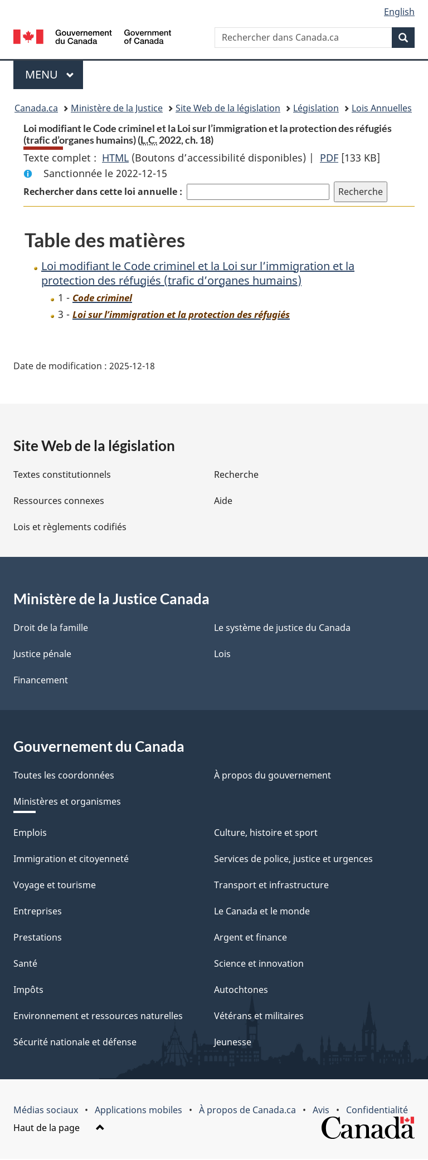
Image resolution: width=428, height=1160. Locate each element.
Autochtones (241, 989)
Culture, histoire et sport (266, 832)
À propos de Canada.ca (247, 1110)
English (399, 12)
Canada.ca (36, 108)
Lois (222, 654)
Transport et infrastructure (271, 885)
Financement (40, 680)
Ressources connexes (58, 501)
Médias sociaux (45, 1110)
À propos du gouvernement (272, 775)
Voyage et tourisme (54, 885)
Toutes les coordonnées (63, 775)
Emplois (30, 832)
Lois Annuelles (382, 108)
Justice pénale (42, 654)
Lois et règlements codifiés (70, 527)
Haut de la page (59, 1128)
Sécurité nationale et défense (75, 1042)
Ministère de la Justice (117, 108)
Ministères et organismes (67, 801)
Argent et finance (250, 937)
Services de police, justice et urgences (293, 859)
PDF (329, 157)
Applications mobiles (138, 1110)
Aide (223, 501)
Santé (25, 963)
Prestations (37, 937)
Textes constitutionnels (62, 474)
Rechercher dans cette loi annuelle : (102, 191)
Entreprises (37, 911)
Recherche (236, 474)
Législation (316, 108)
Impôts (28, 989)
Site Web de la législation (228, 108)
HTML (115, 157)
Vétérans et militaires (259, 1016)
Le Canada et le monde (262, 911)
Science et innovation (259, 963)
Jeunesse (232, 1042)
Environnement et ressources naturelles (98, 1016)
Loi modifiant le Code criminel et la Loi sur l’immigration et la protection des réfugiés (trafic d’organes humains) (197, 273)
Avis (321, 1110)
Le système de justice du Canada (282, 627)
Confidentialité (377, 1110)
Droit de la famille (50, 627)
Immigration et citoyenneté (71, 859)
